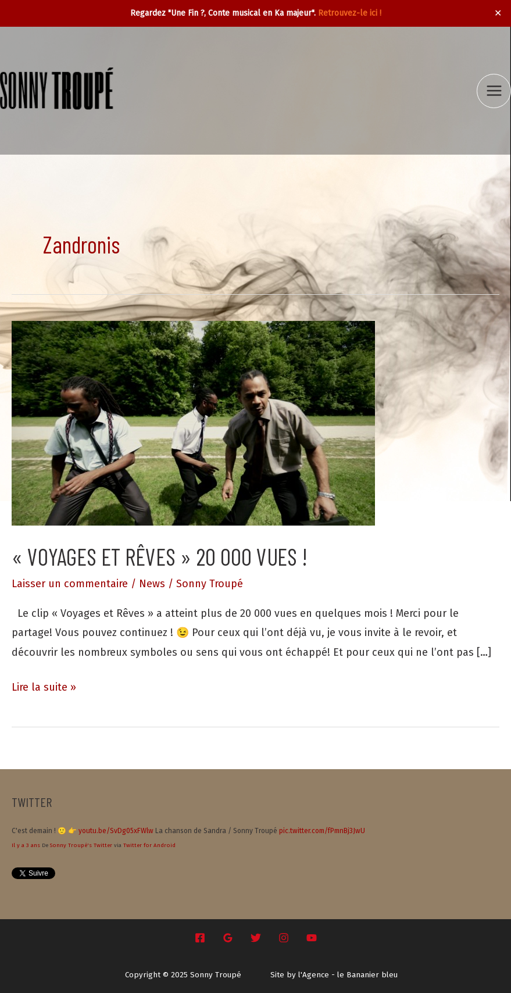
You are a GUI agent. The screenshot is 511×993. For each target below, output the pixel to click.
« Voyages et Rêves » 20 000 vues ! (160, 556)
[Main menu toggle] (494, 91)
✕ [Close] (498, 13)
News (152, 583)
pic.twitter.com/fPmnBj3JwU (322, 831)
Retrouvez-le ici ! (349, 13)
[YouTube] (311, 938)
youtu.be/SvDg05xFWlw (115, 831)
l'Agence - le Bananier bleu (348, 975)
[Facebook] (200, 938)
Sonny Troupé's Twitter (81, 845)
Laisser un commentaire (70, 583)
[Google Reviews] (228, 938)
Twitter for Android (149, 845)
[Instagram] (283, 938)
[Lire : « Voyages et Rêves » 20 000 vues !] (193, 422)
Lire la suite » (44, 687)
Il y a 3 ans (26, 845)
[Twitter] (256, 938)
